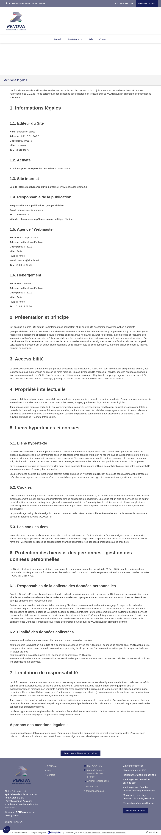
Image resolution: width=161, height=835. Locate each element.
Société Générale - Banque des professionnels (105, 832)
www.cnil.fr (45, 516)
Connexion (152, 832)
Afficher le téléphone (124, 3)
